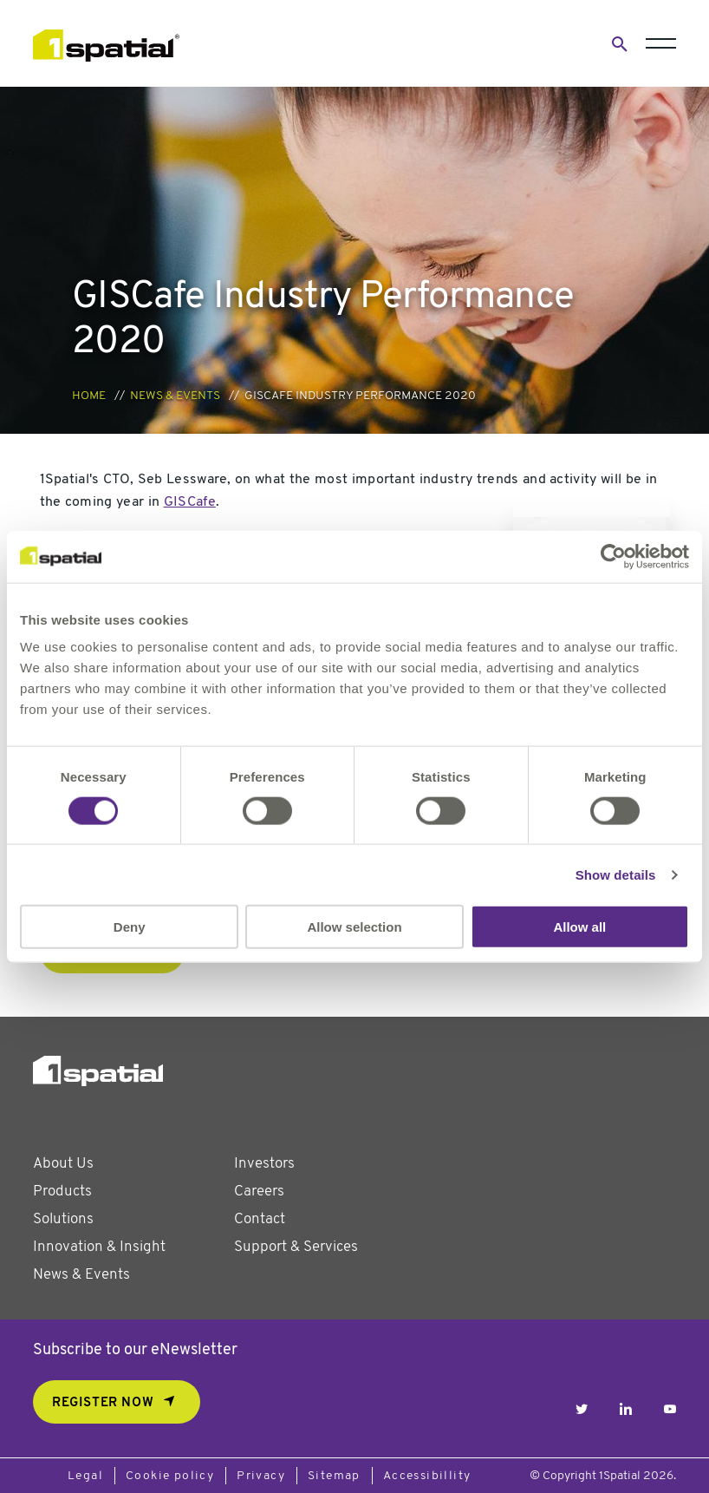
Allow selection (354, 927)
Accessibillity (427, 1476)
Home (89, 396)
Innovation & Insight (99, 1247)
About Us (63, 1163)
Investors (264, 1163)
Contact (259, 1219)
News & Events (175, 396)
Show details (616, 874)
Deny (130, 927)
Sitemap (334, 1476)
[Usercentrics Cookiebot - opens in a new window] (613, 556)
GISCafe (190, 502)
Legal (85, 1476)
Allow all (579, 927)
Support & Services (296, 1247)
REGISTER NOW (102, 1403)
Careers (259, 1191)
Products (62, 1191)
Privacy (261, 1476)
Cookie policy (170, 1476)
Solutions (63, 1219)
